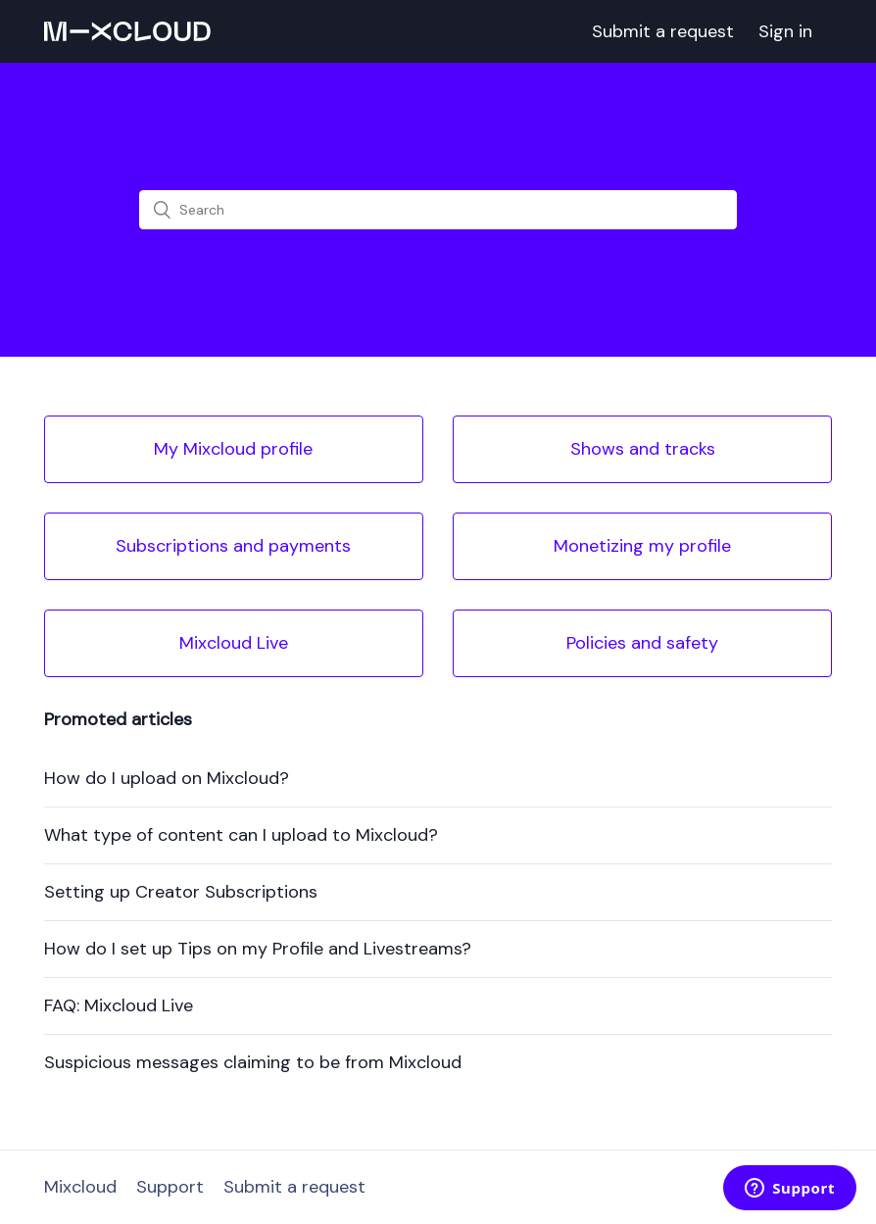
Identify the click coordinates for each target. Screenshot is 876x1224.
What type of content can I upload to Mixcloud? (241, 835)
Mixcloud (80, 1187)
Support (170, 1187)
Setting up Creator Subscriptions (180, 892)
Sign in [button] (785, 31)
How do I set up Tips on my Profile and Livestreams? (257, 948)
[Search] (438, 209)
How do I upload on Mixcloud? (166, 778)
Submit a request (663, 31)
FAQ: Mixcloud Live (118, 1005)
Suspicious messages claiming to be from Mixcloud (253, 1062)
